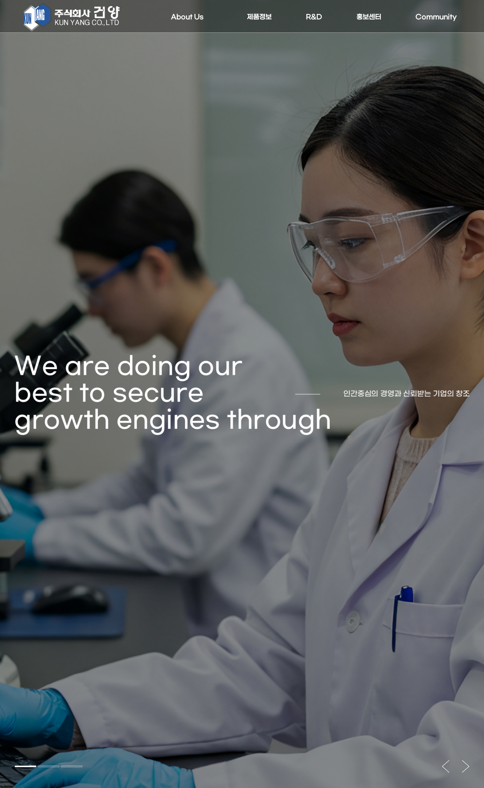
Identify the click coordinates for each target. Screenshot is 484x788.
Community (436, 17)
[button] (25, 766)
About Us (187, 17)
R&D (314, 17)
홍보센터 (368, 17)
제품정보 (259, 17)
